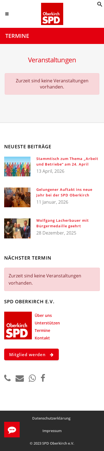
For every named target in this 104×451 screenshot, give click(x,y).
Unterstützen (47, 323)
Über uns (43, 315)
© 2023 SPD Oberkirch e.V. (52, 443)
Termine (42, 330)
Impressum (52, 430)
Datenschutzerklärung (51, 418)
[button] (100, 5)
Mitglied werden (31, 354)
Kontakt (42, 338)
